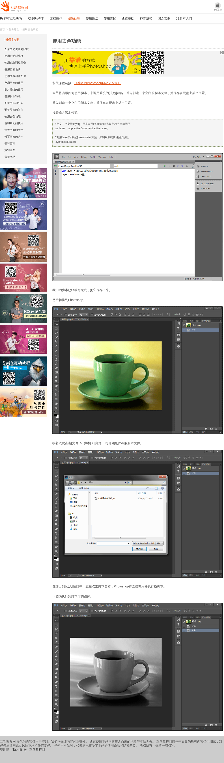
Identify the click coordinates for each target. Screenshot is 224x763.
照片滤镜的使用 (13, 89)
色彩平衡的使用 (13, 82)
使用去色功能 (12, 116)
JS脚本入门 (184, 18)
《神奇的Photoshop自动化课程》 (97, 83)
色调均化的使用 (13, 123)
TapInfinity (20, 749)
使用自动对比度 (13, 55)
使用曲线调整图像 (15, 76)
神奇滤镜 (146, 18)
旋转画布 (9, 150)
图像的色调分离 (13, 103)
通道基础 (128, 18)
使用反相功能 (12, 96)
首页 (2, 29)
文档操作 (56, 18)
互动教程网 (37, 749)
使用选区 (110, 18)
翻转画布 (9, 143)
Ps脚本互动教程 (11, 18)
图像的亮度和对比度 (16, 49)
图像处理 (74, 18)
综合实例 (164, 18)
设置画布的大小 (13, 136)
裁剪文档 (9, 156)
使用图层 (92, 18)
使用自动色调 (12, 69)
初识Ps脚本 (36, 18)
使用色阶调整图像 (15, 62)
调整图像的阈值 (13, 109)
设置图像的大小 (13, 130)
